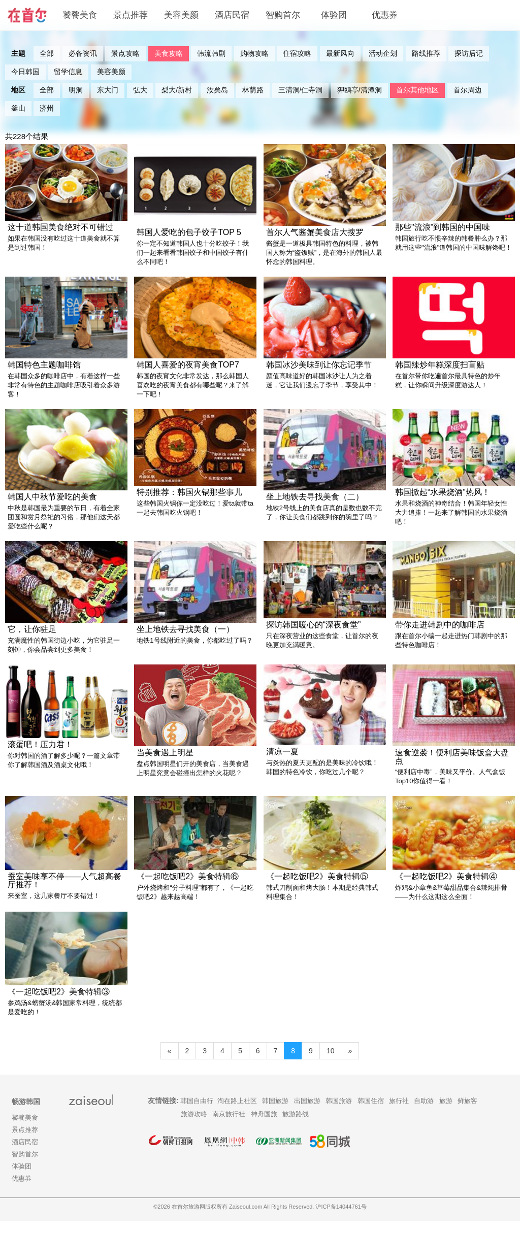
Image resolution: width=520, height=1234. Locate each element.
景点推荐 (130, 15)
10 (331, 1064)
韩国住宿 (371, 1114)
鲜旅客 (467, 1114)
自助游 (424, 1114)
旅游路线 (295, 1127)
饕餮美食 (79, 15)
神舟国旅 (264, 1127)
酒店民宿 (232, 15)
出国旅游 (307, 1114)
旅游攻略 (194, 1127)
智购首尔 (283, 15)
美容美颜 (181, 15)
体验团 (334, 15)
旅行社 (399, 1114)
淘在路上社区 (237, 1114)
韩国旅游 (275, 1114)
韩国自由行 (196, 1114)
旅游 (445, 1114)
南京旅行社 (228, 1127)
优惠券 (385, 15)
